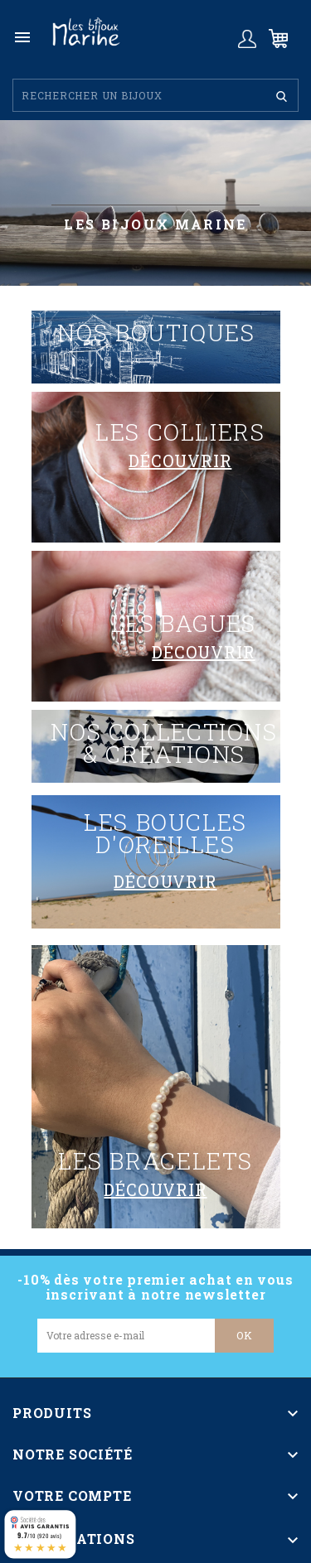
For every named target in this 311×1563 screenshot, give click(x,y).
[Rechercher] (155, 95)
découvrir (180, 460)
